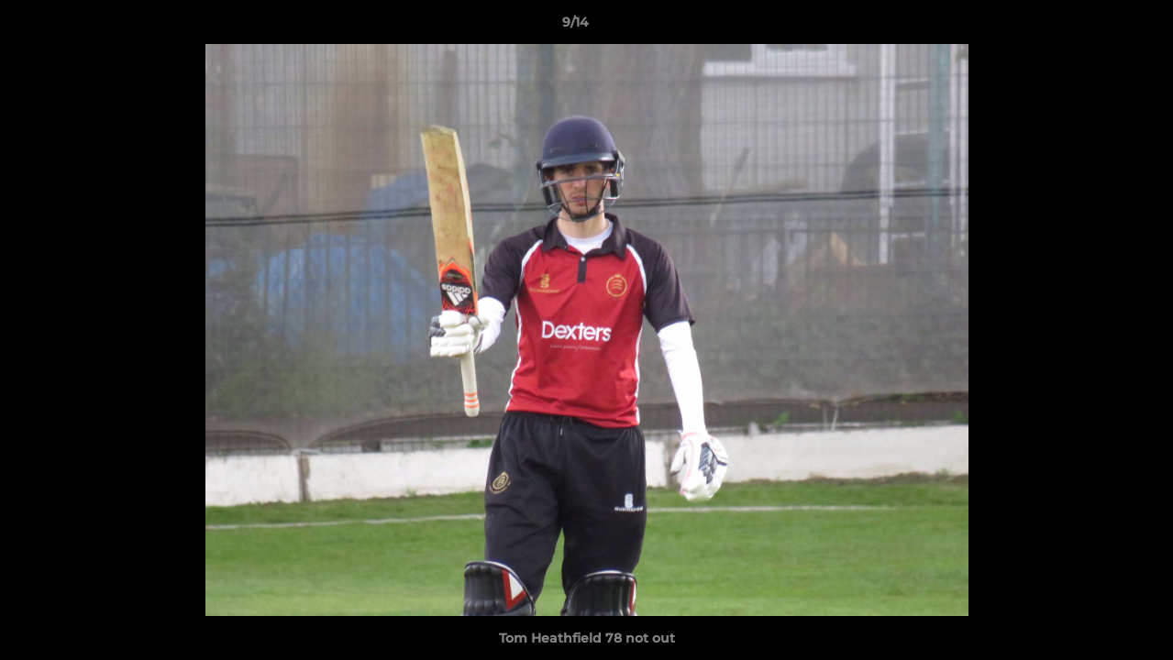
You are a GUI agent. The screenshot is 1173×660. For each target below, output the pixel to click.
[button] (1096, 26)
